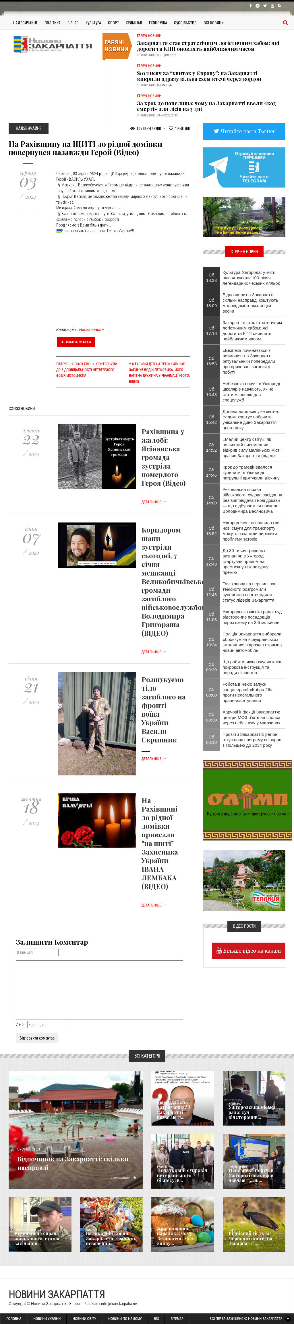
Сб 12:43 (211, 592)
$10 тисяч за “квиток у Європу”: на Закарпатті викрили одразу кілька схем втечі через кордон (199, 76)
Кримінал (134, 23)
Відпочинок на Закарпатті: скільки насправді (74, 1162)
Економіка (158, 23)
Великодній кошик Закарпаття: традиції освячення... (107, 1239)
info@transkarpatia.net (119, 1303)
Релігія (162, 1230)
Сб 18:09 (211, 303)
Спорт (113, 23)
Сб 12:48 (211, 561)
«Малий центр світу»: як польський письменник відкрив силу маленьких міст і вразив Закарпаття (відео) (252, 447)
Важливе (91, 1230)
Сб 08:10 (211, 739)
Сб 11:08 (211, 617)
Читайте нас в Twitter (247, 131)
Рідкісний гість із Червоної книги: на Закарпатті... (248, 1239)
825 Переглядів (145, 128)
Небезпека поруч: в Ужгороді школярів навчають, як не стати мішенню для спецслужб (251, 391)
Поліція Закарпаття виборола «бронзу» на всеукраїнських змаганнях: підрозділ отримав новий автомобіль (252, 642)
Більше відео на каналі (251, 950)
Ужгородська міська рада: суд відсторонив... (253, 1115)
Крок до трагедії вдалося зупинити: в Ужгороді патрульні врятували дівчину (251, 472)
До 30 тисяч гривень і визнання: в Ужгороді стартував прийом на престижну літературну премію (245, 561)
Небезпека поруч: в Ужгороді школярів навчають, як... (248, 1176)
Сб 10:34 (211, 642)
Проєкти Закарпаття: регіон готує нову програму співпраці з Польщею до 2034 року (252, 740)
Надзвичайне (25, 23)
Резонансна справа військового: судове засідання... (35, 1239)
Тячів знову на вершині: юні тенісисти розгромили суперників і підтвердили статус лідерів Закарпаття (250, 591)
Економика (165, 1167)
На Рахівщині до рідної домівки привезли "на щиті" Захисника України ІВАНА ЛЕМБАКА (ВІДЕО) (160, 843)
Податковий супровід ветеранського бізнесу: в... (181, 1176)
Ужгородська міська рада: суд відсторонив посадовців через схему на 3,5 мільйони (252, 617)
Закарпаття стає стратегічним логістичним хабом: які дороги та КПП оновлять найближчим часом (208, 46)
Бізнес (73, 23)
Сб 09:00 (211, 692)
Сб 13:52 (211, 531)
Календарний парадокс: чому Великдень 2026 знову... (181, 1239)
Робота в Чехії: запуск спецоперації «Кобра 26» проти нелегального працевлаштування (247, 692)
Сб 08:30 (211, 717)
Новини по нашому (27, 1230)
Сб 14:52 (211, 447)
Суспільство (185, 23)
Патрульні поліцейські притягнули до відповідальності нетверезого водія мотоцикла (86, 370)
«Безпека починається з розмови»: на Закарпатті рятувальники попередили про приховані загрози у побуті (249, 361)
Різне (232, 1230)
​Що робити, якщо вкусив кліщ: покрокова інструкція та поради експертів (253, 667)
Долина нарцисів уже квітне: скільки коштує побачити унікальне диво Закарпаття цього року (251, 419)
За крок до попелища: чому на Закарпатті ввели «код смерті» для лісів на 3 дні (206, 106)
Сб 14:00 (211, 500)
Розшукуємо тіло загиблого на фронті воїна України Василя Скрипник (164, 709)
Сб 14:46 (211, 472)
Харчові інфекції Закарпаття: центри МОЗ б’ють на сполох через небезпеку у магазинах (251, 717)
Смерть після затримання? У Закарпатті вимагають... (182, 1113)
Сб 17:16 (211, 330)
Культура (93, 23)
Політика (53, 23)
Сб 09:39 (211, 667)
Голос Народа (166, 1103)
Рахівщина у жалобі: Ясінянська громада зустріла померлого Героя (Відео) (163, 457)
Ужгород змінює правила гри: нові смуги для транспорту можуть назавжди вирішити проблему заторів (252, 530)
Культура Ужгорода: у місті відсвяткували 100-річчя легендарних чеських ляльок (251, 278)
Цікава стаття (76, 342)
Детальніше (154, 502)
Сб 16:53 (211, 361)
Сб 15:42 (211, 419)
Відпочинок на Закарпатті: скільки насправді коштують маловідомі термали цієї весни (250, 302)
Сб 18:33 (211, 277)
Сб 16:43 (211, 392)
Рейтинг (179, 128)
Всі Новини (214, 23)
